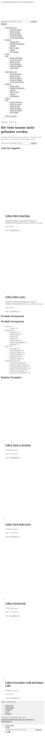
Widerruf (8, 710)
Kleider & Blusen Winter (19, 369)
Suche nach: (5, 21)
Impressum (9, 706)
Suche (7, 727)
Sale (6, 56)
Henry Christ (14, 48)
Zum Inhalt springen (26, 2)
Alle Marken (14, 52)
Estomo (12, 50)
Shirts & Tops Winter (17, 371)
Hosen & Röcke (15, 34)
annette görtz (14, 42)
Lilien (7, 54)
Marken (8, 40)
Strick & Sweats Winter (18, 373)
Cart (7, 732)
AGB (7, 712)
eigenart (13, 46)
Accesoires (14, 348)
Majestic (13, 344)
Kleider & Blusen (16, 58)
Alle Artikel (14, 68)
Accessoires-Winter (17, 38)
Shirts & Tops (15, 32)
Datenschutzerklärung (9, 719)
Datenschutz (9, 708)
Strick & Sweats (15, 30)
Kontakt (8, 714)
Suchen (33, 21)
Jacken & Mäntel (16, 36)
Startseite (4, 122)
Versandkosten (14, 230)
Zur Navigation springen (9, 2)
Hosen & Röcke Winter (18, 365)
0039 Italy (13, 332)
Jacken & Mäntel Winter (18, 367)
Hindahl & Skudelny (17, 44)
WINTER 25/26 (11, 28)
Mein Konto (9, 725)
